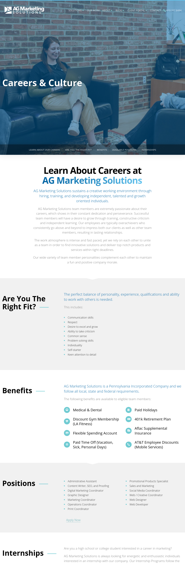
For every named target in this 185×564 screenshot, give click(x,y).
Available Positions (124, 149)
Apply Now (73, 520)
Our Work (93, 10)
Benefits (102, 149)
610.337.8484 (172, 10)
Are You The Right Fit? (78, 149)
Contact (155, 10)
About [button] (107, 10)
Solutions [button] (76, 10)
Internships (149, 149)
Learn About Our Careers (44, 149)
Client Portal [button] (137, 10)
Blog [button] (119, 10)
